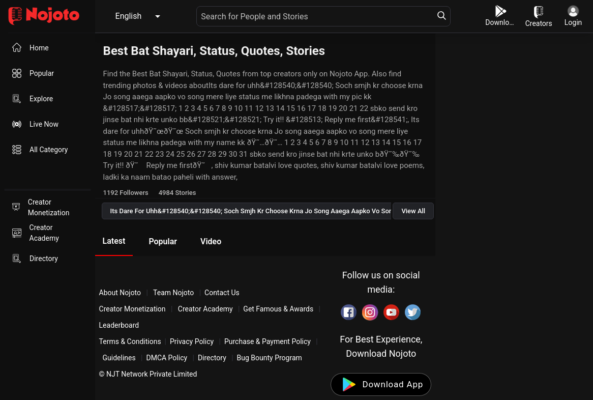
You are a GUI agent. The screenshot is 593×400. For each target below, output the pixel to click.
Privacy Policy (192, 341)
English (128, 16)
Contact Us (222, 293)
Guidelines (119, 358)
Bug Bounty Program (269, 358)
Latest (114, 241)
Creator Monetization (133, 309)
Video (210, 241)
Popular (163, 241)
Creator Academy (205, 309)
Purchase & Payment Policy (267, 341)
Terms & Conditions (130, 341)
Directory (212, 358)
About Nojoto (121, 293)
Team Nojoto (174, 293)
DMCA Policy (166, 358)
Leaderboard (119, 325)
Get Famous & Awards (278, 309)
